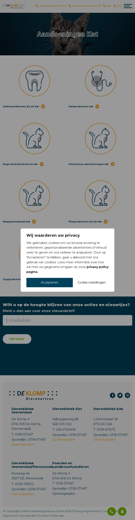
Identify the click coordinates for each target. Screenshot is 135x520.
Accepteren (49, 282)
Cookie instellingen (92, 282)
